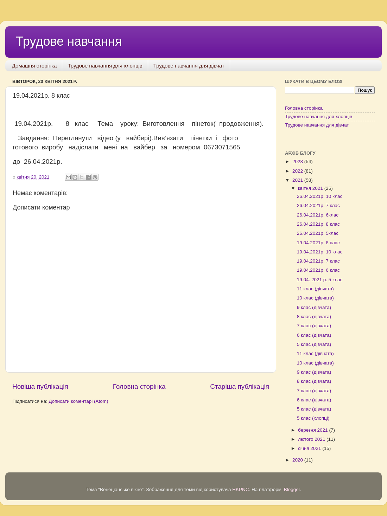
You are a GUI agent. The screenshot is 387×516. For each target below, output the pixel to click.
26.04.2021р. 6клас (317, 215)
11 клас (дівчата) (315, 288)
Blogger (292, 489)
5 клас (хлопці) (313, 418)
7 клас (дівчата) (314, 325)
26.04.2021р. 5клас (317, 233)
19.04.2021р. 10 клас (320, 251)
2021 (298, 180)
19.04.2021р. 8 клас (318, 242)
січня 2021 (310, 448)
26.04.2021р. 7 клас (318, 205)
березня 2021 (313, 430)
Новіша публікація (40, 386)
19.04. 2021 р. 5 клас (320, 279)
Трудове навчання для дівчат (188, 66)
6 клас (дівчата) (314, 335)
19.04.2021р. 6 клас (318, 270)
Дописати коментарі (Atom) (78, 401)
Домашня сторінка (34, 66)
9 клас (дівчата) (314, 307)
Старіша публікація (239, 386)
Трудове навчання (69, 41)
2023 (298, 161)
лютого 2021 (312, 439)
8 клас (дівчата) (314, 316)
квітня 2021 (311, 188)
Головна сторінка (139, 386)
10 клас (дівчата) (315, 298)
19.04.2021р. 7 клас (318, 261)
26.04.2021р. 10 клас (320, 196)
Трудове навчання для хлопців (105, 66)
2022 (298, 171)
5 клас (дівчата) (314, 344)
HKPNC (240, 489)
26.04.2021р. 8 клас (318, 224)
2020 (298, 460)
